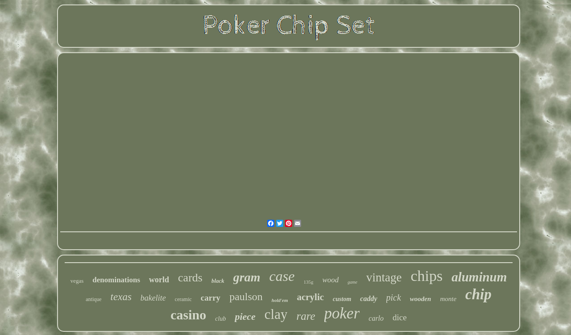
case (282, 276)
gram (247, 277)
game (352, 282)
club (220, 318)
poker (342, 313)
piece (245, 316)
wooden (420, 298)
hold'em (280, 300)
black (217, 280)
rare (305, 316)
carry (210, 297)
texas (121, 296)
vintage (383, 277)
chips (426, 276)
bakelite (153, 297)
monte (448, 298)
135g (308, 282)
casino (188, 314)
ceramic (183, 299)
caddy (368, 298)
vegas (77, 280)
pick (393, 297)
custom (342, 299)
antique (93, 299)
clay (276, 314)
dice (400, 317)
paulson (246, 296)
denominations (116, 280)
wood (330, 280)
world (159, 279)
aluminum (479, 277)
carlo (376, 318)
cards (190, 277)
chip (478, 294)
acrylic (310, 297)
